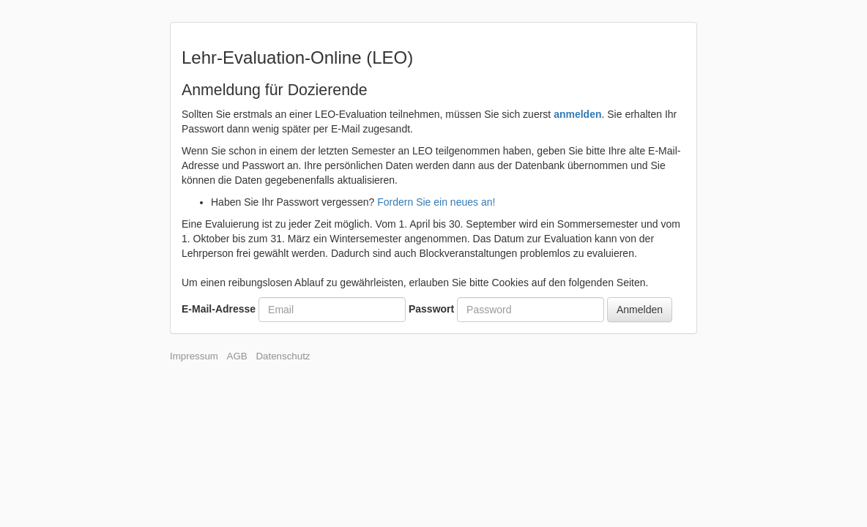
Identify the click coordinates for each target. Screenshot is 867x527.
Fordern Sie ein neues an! (436, 202)
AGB (237, 356)
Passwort (431, 309)
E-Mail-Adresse (219, 309)
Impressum (194, 356)
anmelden (577, 114)
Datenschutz (283, 356)
